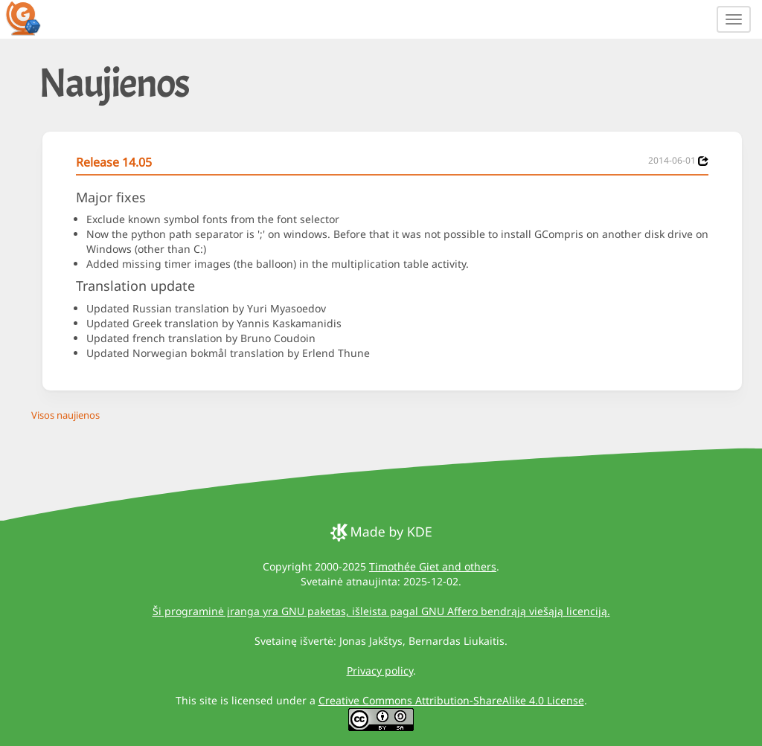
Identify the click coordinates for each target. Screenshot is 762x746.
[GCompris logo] (32, 18)
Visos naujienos (65, 415)
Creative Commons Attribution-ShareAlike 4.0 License (451, 700)
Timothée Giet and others (432, 566)
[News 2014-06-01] (703, 161)
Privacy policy (380, 670)
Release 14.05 (114, 162)
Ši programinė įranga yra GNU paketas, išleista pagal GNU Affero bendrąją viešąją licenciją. (381, 611)
